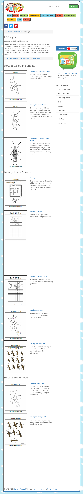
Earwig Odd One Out (37, 344)
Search (74, 6)
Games (60, 106)
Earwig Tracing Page (37, 383)
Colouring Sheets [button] (47, 15)
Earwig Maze (34, 178)
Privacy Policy (52, 489)
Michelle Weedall (19, 489)
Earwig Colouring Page (38, 105)
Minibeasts (18, 32)
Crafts (19, 20)
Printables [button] (11, 20)
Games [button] (59, 15)
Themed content (64, 89)
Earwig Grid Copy (36, 211)
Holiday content (63, 93)
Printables (61, 110)
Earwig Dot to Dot (36, 310)
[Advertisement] (28, 258)
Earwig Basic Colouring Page (40, 71)
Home (9, 15)
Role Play (26, 20)
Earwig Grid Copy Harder (38, 276)
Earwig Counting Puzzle (38, 417)
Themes (15, 15)
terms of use (37, 489)
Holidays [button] (24, 15)
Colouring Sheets (12, 58)
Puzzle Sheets (25, 58)
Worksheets (37, 58)
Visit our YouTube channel (67, 73)
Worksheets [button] (34, 15)
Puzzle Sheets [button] (69, 15)
